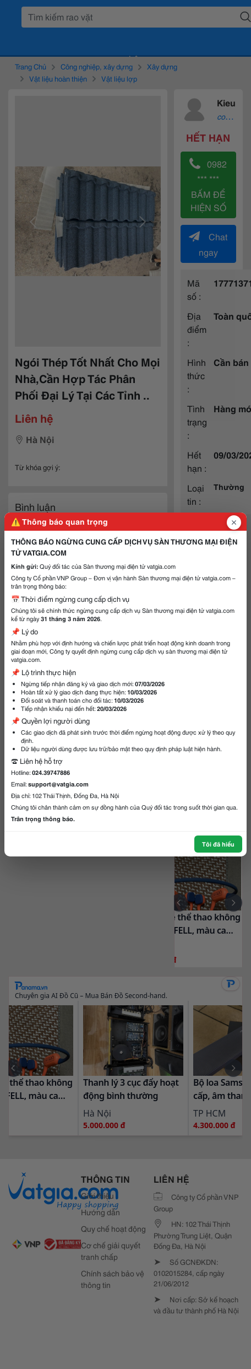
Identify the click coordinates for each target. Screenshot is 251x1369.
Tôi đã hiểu (218, 843)
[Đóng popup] (234, 522)
